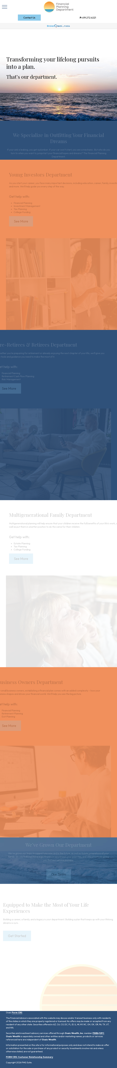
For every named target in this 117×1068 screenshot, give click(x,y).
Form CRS (17, 1012)
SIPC (101, 1033)
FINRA (96, 1033)
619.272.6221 (88, 17)
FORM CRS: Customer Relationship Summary (29, 1057)
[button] (29, 18)
